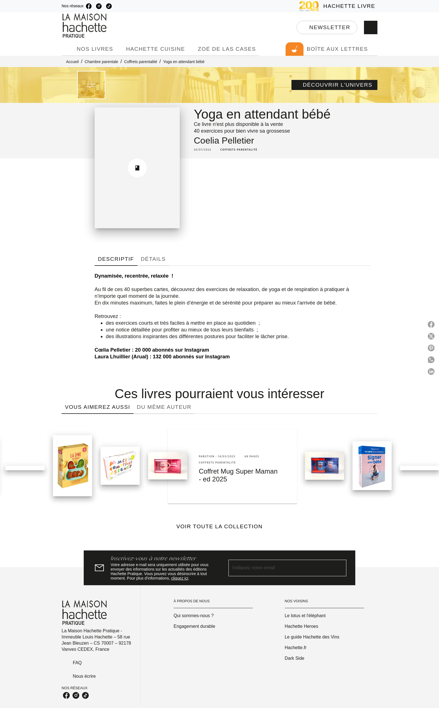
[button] (326, 27)
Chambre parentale (101, 61)
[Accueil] (85, 25)
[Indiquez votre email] (280, 568)
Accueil (72, 61)
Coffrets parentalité (140, 61)
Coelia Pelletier (224, 140)
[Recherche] (370, 27)
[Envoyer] (339, 568)
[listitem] (89, 6)
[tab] (67, 49)
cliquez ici (179, 578)
